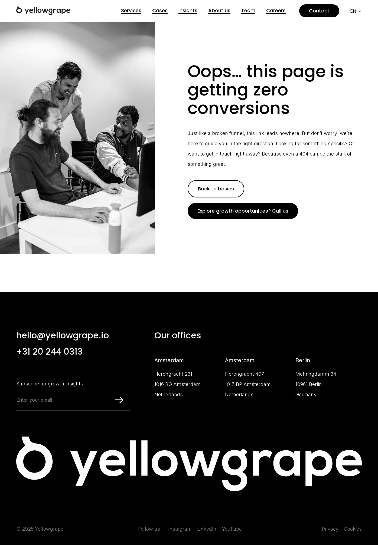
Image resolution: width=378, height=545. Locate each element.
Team (248, 10)
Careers (276, 10)
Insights (187, 10)
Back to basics (216, 188)
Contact (319, 10)
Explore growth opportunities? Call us (242, 210)
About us (219, 10)
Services (131, 10)
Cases (160, 10)
